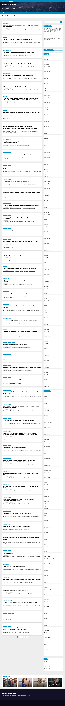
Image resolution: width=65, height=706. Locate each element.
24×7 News (46, 393)
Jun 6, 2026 (6, 685)
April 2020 (46, 233)
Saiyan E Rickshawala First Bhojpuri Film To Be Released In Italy (18, 75)
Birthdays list (19, 12)
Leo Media (46, 539)
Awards (45, 420)
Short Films (46, 611)
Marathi (45, 544)
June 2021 (46, 200)
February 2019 (46, 267)
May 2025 (46, 88)
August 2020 (46, 224)
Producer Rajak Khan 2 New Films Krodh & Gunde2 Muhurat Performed (20, 356)
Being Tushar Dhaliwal (48, 422)
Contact (43, 12)
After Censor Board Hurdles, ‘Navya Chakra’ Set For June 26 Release (54, 684)
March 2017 (46, 322)
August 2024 (46, 109)
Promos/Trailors (47, 601)
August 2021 (46, 195)
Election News (47, 460)
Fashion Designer (47, 479)
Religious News (47, 606)
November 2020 (47, 217)
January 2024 (46, 126)
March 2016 (46, 350)
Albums (45, 405)
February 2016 (46, 353)
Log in (45, 661)
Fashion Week (46, 482)
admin (10, 28)
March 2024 (46, 121)
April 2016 (46, 348)
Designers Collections (48, 451)
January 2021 (46, 212)
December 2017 (47, 300)
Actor (45, 398)
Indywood (46, 520)
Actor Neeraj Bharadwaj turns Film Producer (14, 255)
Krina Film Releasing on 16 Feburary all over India (15, 230)
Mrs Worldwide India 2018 (49, 558)
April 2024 (46, 119)
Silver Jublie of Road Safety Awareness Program (14, 447)
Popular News (46, 599)
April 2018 (46, 291)
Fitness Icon (46, 496)
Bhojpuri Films (47, 427)
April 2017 (46, 319)
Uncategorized (47, 642)
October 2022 (46, 162)
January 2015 (46, 381)
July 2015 (46, 369)
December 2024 (47, 100)
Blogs (45, 432)
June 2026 (46, 57)
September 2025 (47, 78)
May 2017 (46, 317)
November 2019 (47, 245)
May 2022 (46, 174)
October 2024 (46, 104)
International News (47, 522)
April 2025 (46, 90)
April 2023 (46, 147)
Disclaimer (37, 12)
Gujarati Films (46, 503)
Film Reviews (46, 491)
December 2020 (47, 214)
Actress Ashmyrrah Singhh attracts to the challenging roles (17, 86)
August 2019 (46, 252)
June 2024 (46, 114)
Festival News (46, 484)
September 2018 (47, 279)
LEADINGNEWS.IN (9, 4)
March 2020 (46, 236)
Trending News (9, 152)
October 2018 (46, 276)
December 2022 (47, 157)
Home (7, 12)
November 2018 (47, 274)
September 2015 (47, 365)
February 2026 (47, 66)
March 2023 (46, 150)
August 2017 (46, 310)
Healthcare (46, 508)
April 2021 (46, 205)
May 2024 (46, 116)
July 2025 (46, 83)
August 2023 (46, 138)
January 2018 (46, 298)
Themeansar (19, 701)
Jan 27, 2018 (6, 244)
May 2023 (46, 145)
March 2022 (46, 178)
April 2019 (46, 262)
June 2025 (46, 85)
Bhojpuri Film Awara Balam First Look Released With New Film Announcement (22, 367)
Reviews (45, 608)
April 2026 (46, 61)
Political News (46, 596)
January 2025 (46, 97)
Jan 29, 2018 (6, 207)
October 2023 (46, 133)
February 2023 (47, 152)
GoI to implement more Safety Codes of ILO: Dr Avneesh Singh (18, 513)
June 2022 (46, 171)
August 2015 (46, 367)
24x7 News (35, 681)
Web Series (46, 651)
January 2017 (46, 326)
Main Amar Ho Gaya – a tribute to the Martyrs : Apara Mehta (17, 293)
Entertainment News (28, 12)
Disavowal (49, 12)
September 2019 (47, 250)
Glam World (46, 501)
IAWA (45, 515)
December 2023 (47, 128)
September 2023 (47, 135)
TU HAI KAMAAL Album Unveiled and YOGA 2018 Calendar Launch (19, 420)
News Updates (47, 584)
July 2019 (46, 255)
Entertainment (47, 465)
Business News (47, 436)
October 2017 (46, 305)
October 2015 (46, 362)
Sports (45, 625)
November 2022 (47, 159)
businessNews (47, 441)
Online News (46, 587)
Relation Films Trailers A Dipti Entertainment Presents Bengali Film (19, 615)
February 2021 (46, 209)
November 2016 (47, 331)
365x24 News (5, 681)
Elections (46, 463)
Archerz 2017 (46, 408)
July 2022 (46, 169)
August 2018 (46, 281)
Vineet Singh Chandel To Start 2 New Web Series (15, 344)
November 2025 (47, 73)
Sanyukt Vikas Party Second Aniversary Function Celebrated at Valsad (20, 320)
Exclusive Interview (47, 470)
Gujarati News (46, 506)
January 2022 (46, 183)
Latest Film (46, 532)
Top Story (46, 632)
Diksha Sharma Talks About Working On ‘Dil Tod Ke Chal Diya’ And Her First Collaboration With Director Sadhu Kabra (53, 35)
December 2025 (47, 71)
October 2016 (46, 334)
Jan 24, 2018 (6, 436)
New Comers (46, 575)
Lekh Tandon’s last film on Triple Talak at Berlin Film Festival (17, 39)
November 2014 (47, 384)
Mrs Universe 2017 (47, 556)
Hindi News (46, 510)
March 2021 (46, 207)
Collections (46, 448)
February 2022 (47, 181)
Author (45, 417)
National (45, 565)
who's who (46, 654)
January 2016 (46, 355)
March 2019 (46, 264)
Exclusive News (5, 73)
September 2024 (47, 107)
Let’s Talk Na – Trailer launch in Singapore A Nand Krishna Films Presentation (22, 579)
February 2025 (47, 95)
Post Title (46, 45)
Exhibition (46, 475)
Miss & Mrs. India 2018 (48, 549)
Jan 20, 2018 (6, 616)
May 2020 (46, 231)
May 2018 (46, 288)
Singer (45, 613)
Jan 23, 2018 (6, 502)
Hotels (45, 513)
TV (44, 639)
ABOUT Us (12, 12)
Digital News (46, 453)
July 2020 (46, 226)
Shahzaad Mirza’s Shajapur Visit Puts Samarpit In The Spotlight (39, 684)
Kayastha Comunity (47, 527)
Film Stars (46, 494)
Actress (45, 403)
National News (47, 568)
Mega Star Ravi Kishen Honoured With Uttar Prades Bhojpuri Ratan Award (21, 205)
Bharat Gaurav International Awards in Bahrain (14, 566)
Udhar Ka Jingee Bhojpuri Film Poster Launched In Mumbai (17, 63)
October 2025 (46, 76)
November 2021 (47, 188)
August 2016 (46, 338)
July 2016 (46, 341)
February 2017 (46, 324)
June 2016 (46, 343)
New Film (46, 577)
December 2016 (47, 329)
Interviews (46, 525)
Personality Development (48, 589)
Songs (45, 618)
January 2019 (46, 269)
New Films (46, 580)
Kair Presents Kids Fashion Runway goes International (16, 379)
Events (45, 467)
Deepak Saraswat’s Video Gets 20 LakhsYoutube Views (16, 526)
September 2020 (47, 221)
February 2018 (46, 295)
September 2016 (47, 336)
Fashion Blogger (47, 477)
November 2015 (47, 360)
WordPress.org (47, 668)
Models (45, 551)
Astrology (46, 415)
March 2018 (46, 293)
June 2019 (46, 257)
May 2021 (46, 202)
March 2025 (46, 92)
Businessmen (46, 439)
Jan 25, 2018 (6, 346)
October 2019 (46, 248)
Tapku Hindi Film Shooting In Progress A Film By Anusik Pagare (18, 52)
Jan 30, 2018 (6, 115)
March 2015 (46, 379)
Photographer (46, 592)
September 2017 (47, 307)
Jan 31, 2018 (6, 28)
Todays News (46, 630)
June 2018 (46, 286)
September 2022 (47, 164)
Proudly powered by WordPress (6, 701)
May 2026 (46, 59)
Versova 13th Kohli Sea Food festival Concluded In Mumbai (17, 181)
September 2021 (47, 193)
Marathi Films (46, 546)
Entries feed (46, 663)
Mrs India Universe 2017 (48, 553)
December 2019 (47, 243)
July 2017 (46, 312)
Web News (46, 649)
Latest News (4, 23)
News (8, 23)
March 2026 (46, 64)
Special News (9, 50)
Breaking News (5, 179)
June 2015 (46, 372)
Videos (12, 613)
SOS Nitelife (46, 620)
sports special (46, 627)
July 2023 (46, 140)
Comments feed (47, 666)
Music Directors (47, 563)
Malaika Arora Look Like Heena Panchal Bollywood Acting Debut (18, 154)
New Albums (46, 570)
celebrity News (47, 446)
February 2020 (47, 238)
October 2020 (46, 219)
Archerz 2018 (46, 410)
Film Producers (47, 489)
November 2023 (47, 131)
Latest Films (46, 534)
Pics (45, 594)
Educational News (47, 458)
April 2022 (46, 176)
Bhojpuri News (5, 278)
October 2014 (46, 386)
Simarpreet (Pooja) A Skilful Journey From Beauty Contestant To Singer (20, 602)
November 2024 (47, 102)
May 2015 (46, 374)
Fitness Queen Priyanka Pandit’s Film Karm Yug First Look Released (19, 268)
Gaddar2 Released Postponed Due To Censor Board (15, 590)
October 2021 (46, 190)
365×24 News (46, 396)
